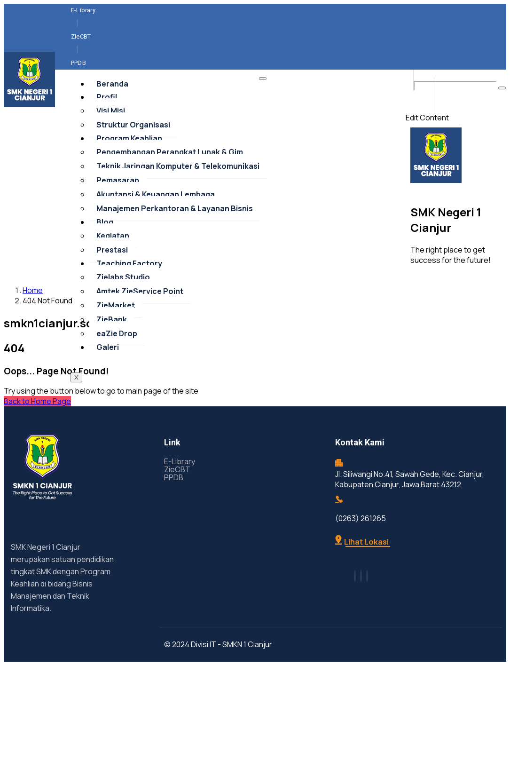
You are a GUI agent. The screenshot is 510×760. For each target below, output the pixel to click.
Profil (106, 149)
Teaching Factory (129, 316)
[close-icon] (409, 160)
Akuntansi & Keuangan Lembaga (155, 247)
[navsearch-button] (427, 127)
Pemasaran (117, 233)
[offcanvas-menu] (420, 149)
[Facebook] (475, 19)
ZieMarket (115, 358)
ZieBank (111, 372)
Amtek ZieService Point (139, 344)
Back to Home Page (37, 454)
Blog (104, 274)
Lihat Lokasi (362, 594)
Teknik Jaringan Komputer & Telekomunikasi (177, 219)
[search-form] (455, 138)
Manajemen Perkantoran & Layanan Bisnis (174, 261)
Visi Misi (110, 163)
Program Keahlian (129, 191)
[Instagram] (484, 19)
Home (33, 343)
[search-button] (502, 140)
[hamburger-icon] (263, 131)
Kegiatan (112, 288)
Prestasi (112, 302)
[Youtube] (493, 19)
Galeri (107, 400)
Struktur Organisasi (133, 177)
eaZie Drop (116, 386)
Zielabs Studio (123, 330)
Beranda (112, 136)
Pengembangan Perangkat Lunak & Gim (169, 204)
